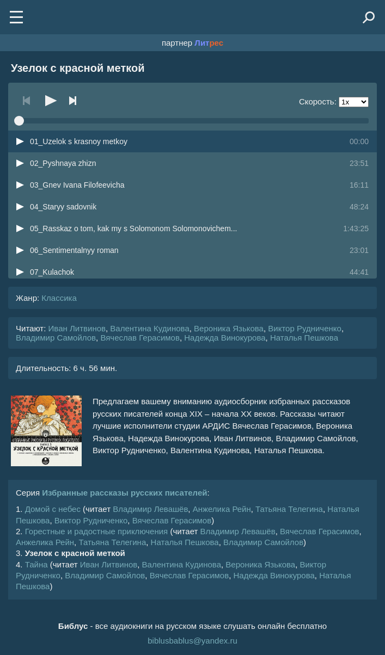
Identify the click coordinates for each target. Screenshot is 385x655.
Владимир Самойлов (56, 337)
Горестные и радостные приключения (96, 531)
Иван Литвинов (77, 328)
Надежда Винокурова (224, 337)
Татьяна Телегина (289, 509)
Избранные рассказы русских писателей (124, 492)
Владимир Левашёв (150, 509)
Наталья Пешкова (304, 337)
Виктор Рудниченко (304, 328)
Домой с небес (53, 509)
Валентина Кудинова (149, 328)
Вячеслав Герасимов (140, 337)
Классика (58, 297)
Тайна (36, 564)
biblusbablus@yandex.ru (192, 640)
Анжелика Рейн (222, 509)
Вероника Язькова (229, 328)
